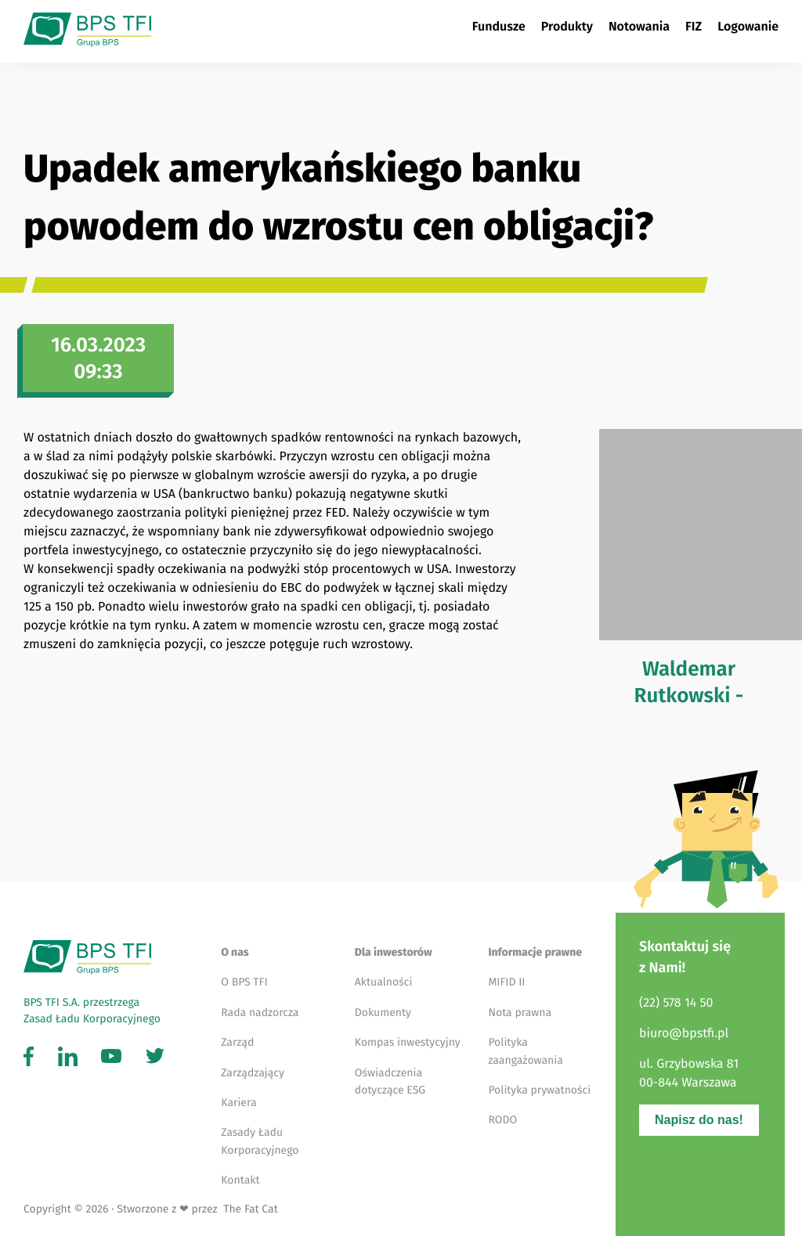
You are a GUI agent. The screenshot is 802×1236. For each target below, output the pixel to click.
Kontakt (240, 1180)
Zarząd (237, 1042)
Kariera (238, 1102)
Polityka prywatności (539, 1090)
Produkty (567, 27)
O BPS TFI (244, 982)
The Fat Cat (248, 1209)
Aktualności (384, 982)
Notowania (639, 27)
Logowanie (748, 27)
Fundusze (499, 27)
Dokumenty (383, 1012)
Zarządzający (252, 1072)
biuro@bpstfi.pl (683, 1033)
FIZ (693, 27)
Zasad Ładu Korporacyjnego (92, 1018)
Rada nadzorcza (259, 1012)
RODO (502, 1119)
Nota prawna (519, 1012)
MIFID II (506, 982)
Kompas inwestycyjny (408, 1042)
